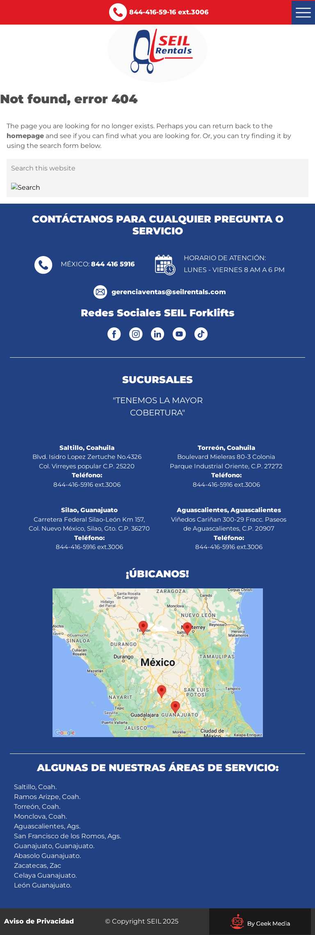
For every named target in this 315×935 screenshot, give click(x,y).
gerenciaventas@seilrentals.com (169, 292)
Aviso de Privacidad (39, 921)
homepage (25, 136)
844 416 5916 (113, 264)
